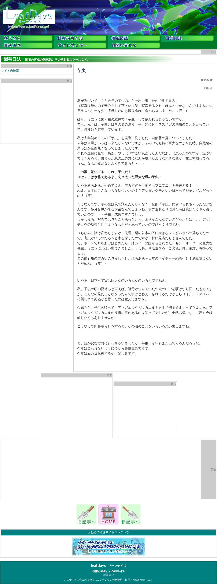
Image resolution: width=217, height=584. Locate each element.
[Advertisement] (36, 113)
